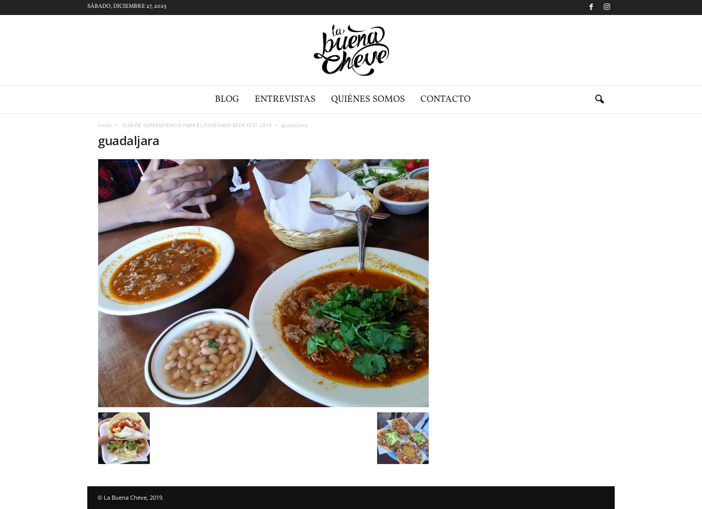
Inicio (105, 125)
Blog (227, 99)
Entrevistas (285, 99)
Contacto (445, 99)
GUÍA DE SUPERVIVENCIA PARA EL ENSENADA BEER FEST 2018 (196, 125)
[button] (599, 99)
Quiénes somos (368, 99)
